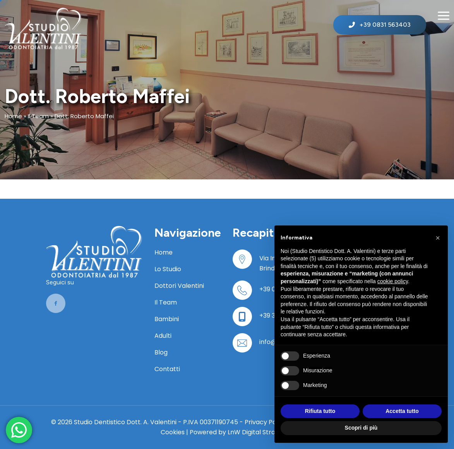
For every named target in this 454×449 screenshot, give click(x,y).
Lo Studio (167, 269)
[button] (438, 238)
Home (13, 116)
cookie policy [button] (392, 281)
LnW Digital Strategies (261, 432)
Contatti (167, 369)
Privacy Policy (265, 422)
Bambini (166, 319)
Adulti (162, 335)
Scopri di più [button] (361, 428)
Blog (161, 352)
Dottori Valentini (179, 285)
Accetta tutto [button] (402, 411)
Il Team (38, 116)
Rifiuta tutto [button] (320, 411)
